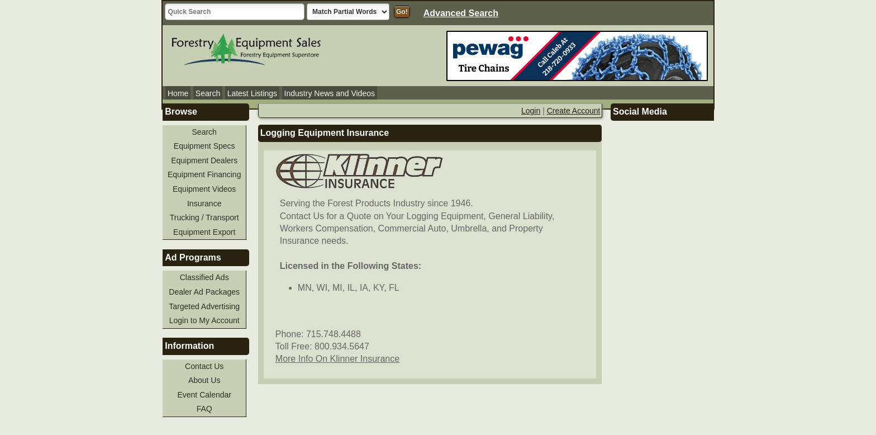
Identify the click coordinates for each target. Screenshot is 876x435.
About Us (204, 380)
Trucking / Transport (204, 217)
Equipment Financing (204, 174)
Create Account (574, 110)
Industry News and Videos (329, 93)
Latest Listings (252, 93)
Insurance (204, 203)
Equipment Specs (204, 145)
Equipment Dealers (204, 160)
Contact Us (204, 366)
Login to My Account (204, 320)
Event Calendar (204, 394)
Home (178, 93)
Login (530, 110)
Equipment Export (204, 232)
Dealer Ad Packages (204, 291)
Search (208, 93)
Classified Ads (204, 277)
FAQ (204, 408)
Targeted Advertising (204, 306)
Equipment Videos (204, 189)
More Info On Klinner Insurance (337, 358)
